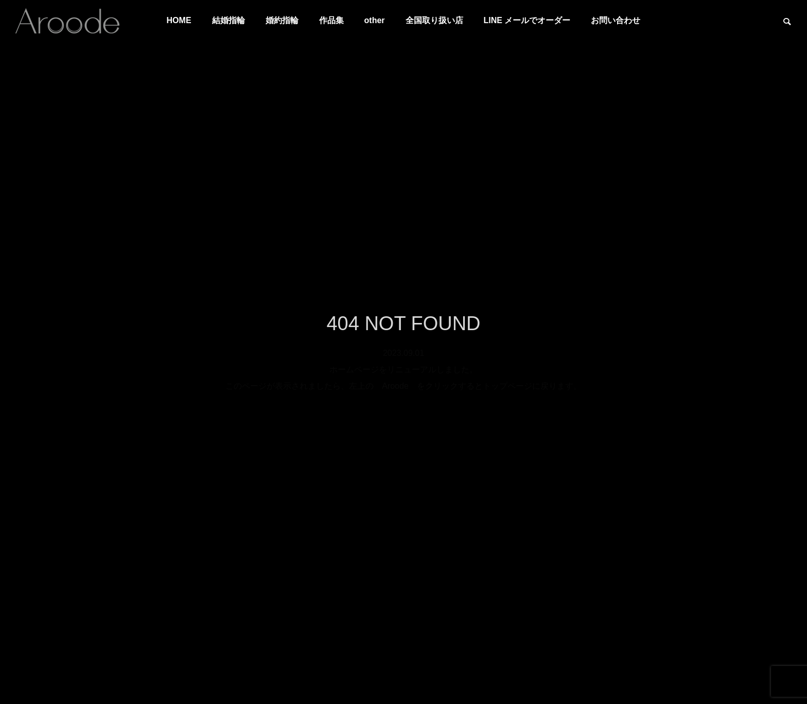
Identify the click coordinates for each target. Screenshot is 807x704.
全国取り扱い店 (434, 20)
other (374, 20)
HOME (179, 20)
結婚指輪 (228, 20)
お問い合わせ (615, 20)
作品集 (331, 20)
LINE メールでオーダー (527, 20)
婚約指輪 (282, 20)
